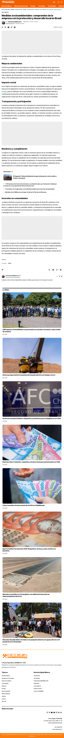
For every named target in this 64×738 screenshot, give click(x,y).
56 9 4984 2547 (58, 727)
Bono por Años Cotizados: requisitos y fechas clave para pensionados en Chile (31, 462)
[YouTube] (51, 712)
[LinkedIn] (61, 276)
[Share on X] (5, 27)
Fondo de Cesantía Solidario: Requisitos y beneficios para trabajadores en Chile (32, 418)
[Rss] (61, 712)
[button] (54, 2)
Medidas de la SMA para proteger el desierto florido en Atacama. (26, 192)
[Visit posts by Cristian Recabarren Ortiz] (3, 22)
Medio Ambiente (5, 12)
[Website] (57, 276)
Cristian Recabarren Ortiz (15, 21)
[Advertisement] (32, 42)
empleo (5, 91)
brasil (9, 263)
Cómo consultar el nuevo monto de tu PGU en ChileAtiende (24, 505)
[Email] (8, 27)
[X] (59, 276)
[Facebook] (47, 712)
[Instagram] (56, 712)
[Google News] (54, 712)
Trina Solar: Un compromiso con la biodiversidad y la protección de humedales (30, 189)
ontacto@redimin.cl (57, 729)
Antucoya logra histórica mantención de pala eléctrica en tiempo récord (29, 375)
